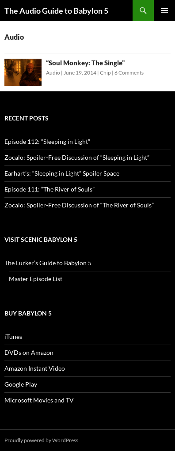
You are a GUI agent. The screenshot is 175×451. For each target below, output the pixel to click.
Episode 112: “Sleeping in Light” (47, 141)
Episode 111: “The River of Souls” (49, 189)
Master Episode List (35, 278)
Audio (53, 72)
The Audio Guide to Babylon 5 (56, 10)
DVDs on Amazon (28, 352)
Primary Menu (164, 10)
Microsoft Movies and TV (39, 400)
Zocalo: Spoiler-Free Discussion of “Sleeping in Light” (76, 157)
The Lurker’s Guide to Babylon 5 (47, 263)
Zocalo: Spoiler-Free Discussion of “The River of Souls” (79, 205)
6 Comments (129, 72)
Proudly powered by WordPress (41, 440)
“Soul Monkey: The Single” (85, 63)
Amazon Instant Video (34, 368)
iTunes (13, 336)
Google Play (20, 384)
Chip (105, 72)
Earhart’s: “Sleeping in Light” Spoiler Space (61, 173)
